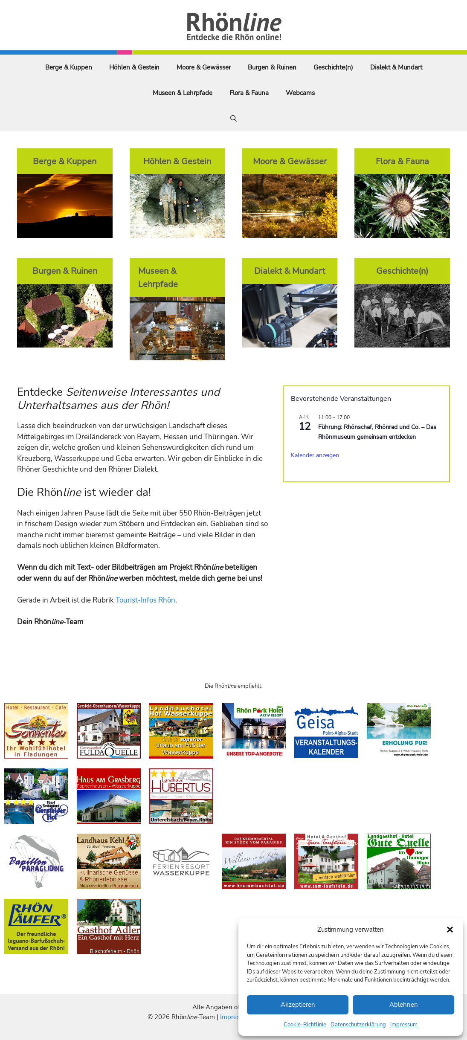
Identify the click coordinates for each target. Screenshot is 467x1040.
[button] (450, 929)
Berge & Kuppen (68, 67)
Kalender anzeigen (315, 455)
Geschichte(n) (333, 67)
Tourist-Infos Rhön (145, 600)
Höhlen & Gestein (134, 67)
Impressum (404, 1024)
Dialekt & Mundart (396, 67)
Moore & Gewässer (204, 67)
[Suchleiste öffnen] (233, 118)
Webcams (300, 93)
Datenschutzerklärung (358, 1024)
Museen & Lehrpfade (182, 93)
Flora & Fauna (249, 93)
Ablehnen (403, 1004)
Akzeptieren (298, 1004)
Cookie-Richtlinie (305, 1024)
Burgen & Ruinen (272, 67)
